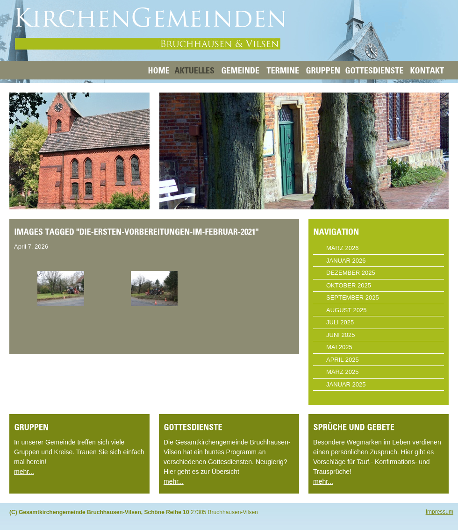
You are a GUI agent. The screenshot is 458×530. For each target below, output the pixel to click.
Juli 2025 (340, 322)
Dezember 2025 (350, 272)
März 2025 (342, 371)
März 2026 (342, 247)
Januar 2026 (346, 260)
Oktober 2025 (348, 285)
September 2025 (352, 297)
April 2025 (342, 359)
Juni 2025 (340, 334)
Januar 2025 (346, 384)
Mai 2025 (339, 347)
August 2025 (346, 310)
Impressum (439, 512)
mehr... (24, 471)
